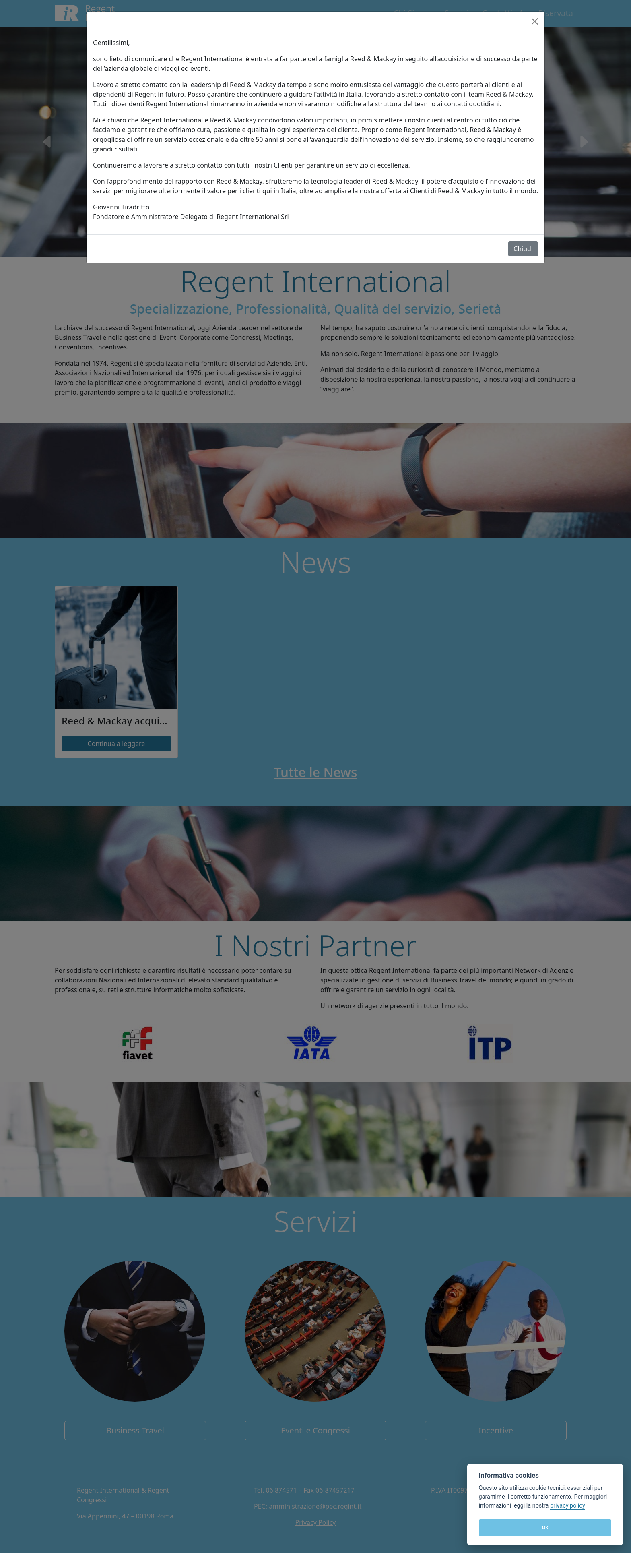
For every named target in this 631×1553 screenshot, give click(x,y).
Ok (545, 1527)
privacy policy (567, 1505)
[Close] (534, 21)
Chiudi (523, 248)
